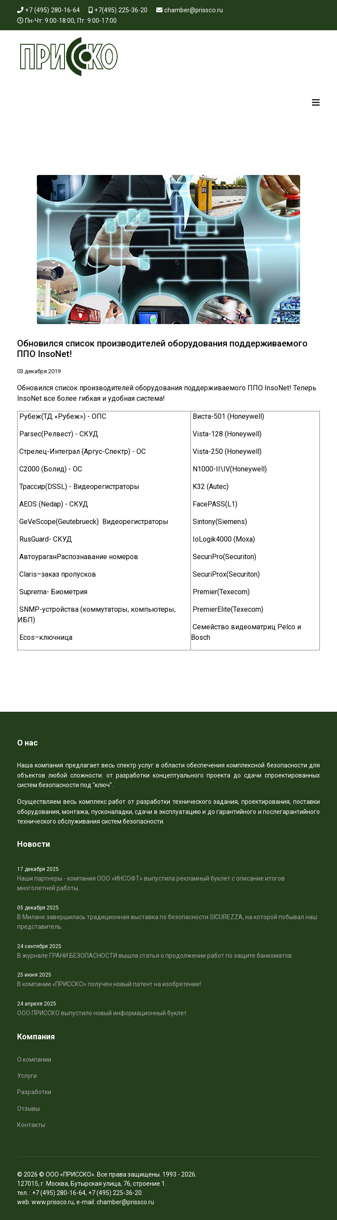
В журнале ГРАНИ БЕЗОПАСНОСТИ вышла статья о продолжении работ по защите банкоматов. (168, 950)
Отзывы (28, 1108)
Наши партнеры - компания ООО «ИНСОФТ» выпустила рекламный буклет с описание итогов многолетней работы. (168, 878)
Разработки (34, 1091)
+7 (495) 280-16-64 (52, 10)
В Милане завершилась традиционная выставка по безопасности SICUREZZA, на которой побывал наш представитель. (168, 917)
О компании (34, 1059)
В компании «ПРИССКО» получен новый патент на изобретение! (168, 979)
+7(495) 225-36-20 (120, 10)
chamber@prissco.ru (193, 10)
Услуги (27, 1075)
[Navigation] (316, 102)
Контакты (31, 1124)
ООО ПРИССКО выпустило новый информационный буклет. (168, 1008)
